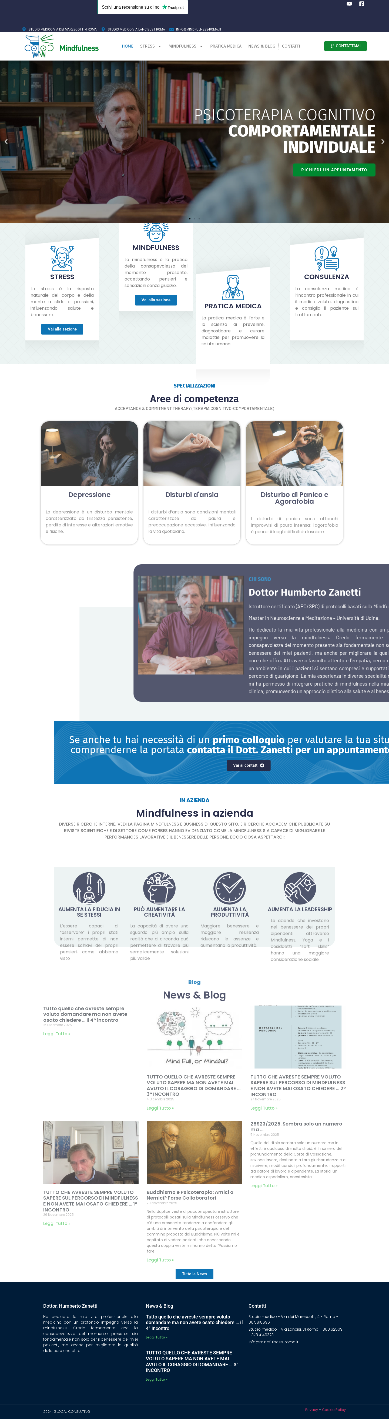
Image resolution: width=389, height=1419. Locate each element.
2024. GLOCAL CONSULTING (66, 1411)
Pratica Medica (226, 46)
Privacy (311, 1409)
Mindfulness (186, 46)
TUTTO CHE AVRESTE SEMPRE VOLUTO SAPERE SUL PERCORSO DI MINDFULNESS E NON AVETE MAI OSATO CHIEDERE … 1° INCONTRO (90, 1201)
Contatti (291, 46)
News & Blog (261, 46)
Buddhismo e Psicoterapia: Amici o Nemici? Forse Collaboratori (190, 1195)
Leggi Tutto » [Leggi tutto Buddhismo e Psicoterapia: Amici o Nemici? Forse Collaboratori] (160, 1260)
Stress (151, 46)
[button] (6, 141)
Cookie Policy (334, 1409)
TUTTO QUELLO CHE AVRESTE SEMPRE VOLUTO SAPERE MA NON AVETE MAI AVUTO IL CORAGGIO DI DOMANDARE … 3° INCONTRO (193, 1085)
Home (127, 46)
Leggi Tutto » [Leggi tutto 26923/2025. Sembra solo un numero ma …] (263, 1185)
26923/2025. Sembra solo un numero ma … (296, 1126)
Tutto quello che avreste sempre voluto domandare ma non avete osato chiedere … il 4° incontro (85, 1014)
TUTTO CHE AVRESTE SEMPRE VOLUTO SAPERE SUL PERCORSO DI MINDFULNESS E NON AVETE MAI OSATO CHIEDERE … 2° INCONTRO (298, 1085)
